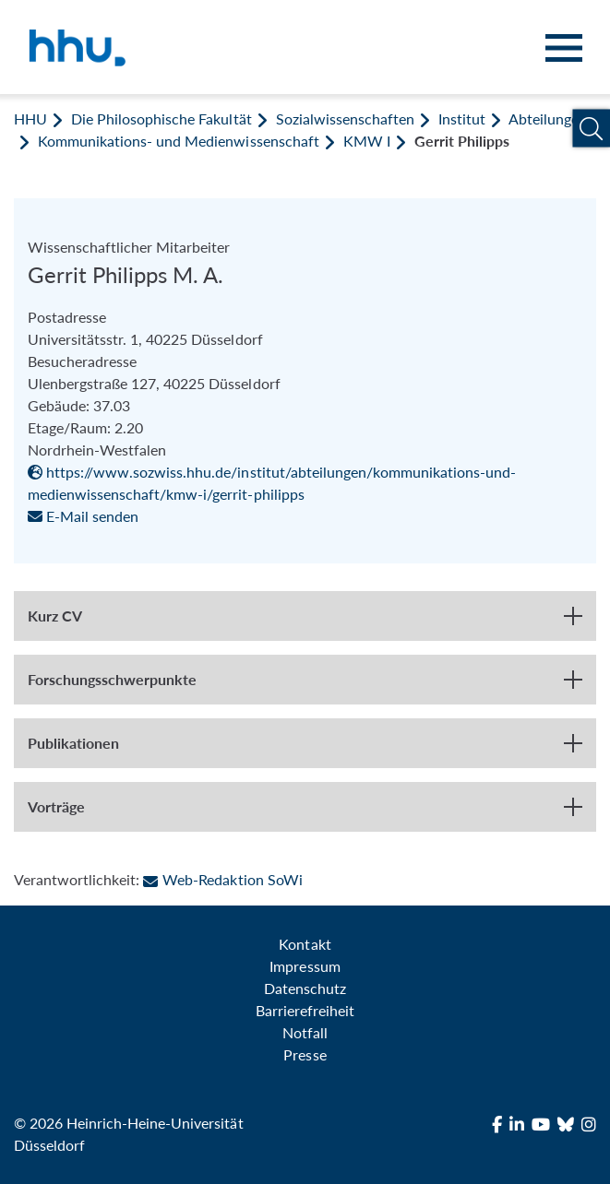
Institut (461, 118)
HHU (30, 118)
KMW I (366, 140)
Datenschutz (305, 988)
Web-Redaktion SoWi (222, 879)
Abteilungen (547, 118)
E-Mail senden (83, 516)
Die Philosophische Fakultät (161, 118)
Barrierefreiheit (305, 1010)
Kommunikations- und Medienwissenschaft (178, 140)
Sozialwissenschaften (345, 118)
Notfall (305, 1032)
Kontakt (304, 944)
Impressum (304, 966)
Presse (304, 1054)
